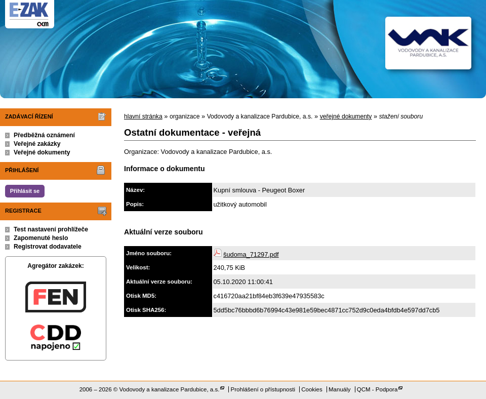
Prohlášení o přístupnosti (263, 389)
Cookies (311, 389)
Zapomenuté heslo (41, 238)
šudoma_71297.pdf (251, 254)
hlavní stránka (143, 116)
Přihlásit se (24, 191)
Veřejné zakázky (37, 143)
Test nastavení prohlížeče (51, 229)
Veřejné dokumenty (42, 152)
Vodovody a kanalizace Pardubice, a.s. (169, 389)
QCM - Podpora (377, 389)
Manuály (340, 389)
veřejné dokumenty (346, 116)
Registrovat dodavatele (48, 246)
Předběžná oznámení (44, 135)
